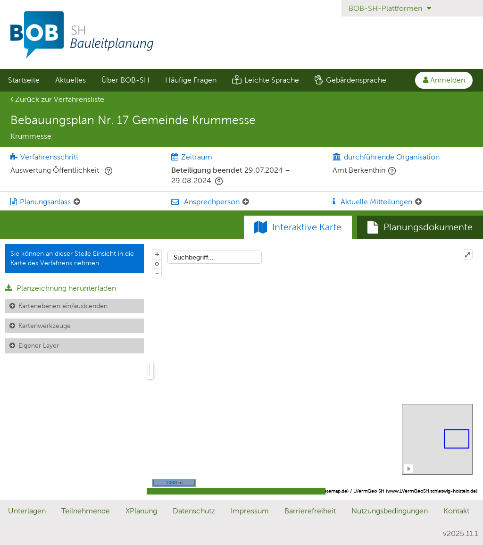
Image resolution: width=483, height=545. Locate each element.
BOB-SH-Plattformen (390, 8)
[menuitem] (23, 80)
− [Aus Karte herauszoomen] (157, 273)
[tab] (420, 227)
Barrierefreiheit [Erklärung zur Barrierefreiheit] (310, 511)
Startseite (24, 80)
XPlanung (141, 511)
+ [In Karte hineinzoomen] (157, 254)
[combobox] (214, 257)
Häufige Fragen (191, 80)
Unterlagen (27, 511)
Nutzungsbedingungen (389, 511)
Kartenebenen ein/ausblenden (63, 306)
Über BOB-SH (125, 80)
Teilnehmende (85, 511)
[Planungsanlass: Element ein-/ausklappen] (77, 202)
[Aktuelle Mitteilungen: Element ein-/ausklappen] (418, 202)
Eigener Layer (38, 345)
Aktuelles (70, 80)
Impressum (250, 511)
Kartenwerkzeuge (44, 325)
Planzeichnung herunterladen (60, 288)
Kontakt (456, 511)
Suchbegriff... (194, 257)
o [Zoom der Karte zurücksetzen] (157, 263)
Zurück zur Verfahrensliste (57, 99)
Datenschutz (194, 511)
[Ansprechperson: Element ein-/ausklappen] (245, 202)
